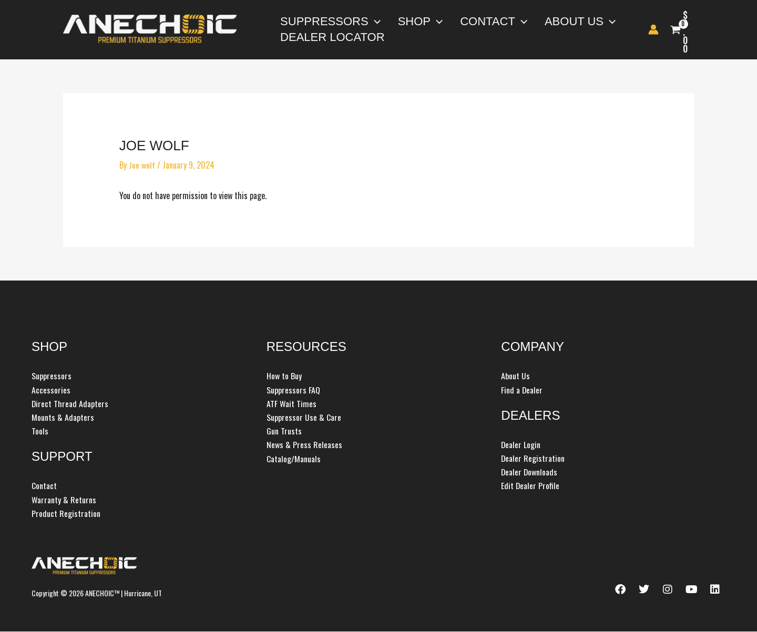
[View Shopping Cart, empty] (693, 29)
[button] (369, 21)
